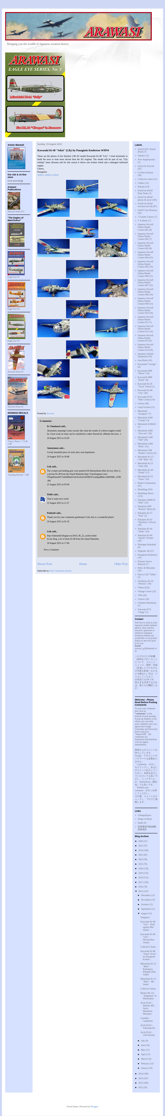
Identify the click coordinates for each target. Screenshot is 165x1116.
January (145, 1068)
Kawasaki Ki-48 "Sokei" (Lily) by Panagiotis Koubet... (148, 955)
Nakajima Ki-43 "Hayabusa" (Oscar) (147, 521)
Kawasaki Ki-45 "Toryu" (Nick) (145, 385)
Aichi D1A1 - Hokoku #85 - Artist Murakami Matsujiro (148, 1008)
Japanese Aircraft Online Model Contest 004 (145, 255)
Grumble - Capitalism (147, 1019)
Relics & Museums (146, 568)
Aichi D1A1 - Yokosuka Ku (148, 1026)
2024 (141, 850)
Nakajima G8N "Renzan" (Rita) (145, 507)
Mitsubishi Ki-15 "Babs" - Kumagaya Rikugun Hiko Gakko (148, 969)
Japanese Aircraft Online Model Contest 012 (145, 329)
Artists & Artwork (146, 166)
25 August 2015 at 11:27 (58, 503)
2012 (141, 1083)
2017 (141, 882)
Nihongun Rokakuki (147, 544)
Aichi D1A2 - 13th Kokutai (148, 1033)
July (143, 1041)
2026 (141, 841)
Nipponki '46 (144, 551)
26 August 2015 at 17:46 (58, 543)
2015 (141, 891)
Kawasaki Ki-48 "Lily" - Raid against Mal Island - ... (148, 925)
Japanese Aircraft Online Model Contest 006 (145, 273)
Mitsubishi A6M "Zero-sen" (145, 432)
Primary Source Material (145, 562)
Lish (49, 466)
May (143, 1050)
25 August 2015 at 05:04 (58, 484)
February (145, 1063)
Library (141, 403)
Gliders (141, 183)
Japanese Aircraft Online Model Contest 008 (145, 292)
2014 (141, 1074)
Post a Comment (51, 549)
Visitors (141, 599)
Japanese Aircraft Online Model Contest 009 (145, 301)
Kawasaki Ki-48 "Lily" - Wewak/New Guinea (148, 938)
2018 (141, 877)
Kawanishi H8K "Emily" (145, 378)
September (146, 909)
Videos (141, 587)
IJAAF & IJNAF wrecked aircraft (145, 205)
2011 (140, 1087)
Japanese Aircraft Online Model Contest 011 (145, 320)
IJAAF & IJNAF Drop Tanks (145, 192)
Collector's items (145, 179)
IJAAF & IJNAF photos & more (145, 198)
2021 (141, 864)
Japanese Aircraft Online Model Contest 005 (145, 264)
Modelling (142, 489)
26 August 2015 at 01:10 (58, 521)
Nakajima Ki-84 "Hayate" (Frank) (145, 536)
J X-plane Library (146, 217)
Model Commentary (147, 483)
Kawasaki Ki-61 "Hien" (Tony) (145, 398)
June (143, 1045)
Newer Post (44, 564)
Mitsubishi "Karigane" (143, 412)
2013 (141, 1078)
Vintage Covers (145, 591)
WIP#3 (55, 175)
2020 (141, 868)
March (144, 1059)
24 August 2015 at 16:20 (58, 438)
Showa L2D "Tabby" (147, 574)
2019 (141, 873)
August (144, 913)
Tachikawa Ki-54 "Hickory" (145, 582)
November (146, 900)
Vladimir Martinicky (147, 603)
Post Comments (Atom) (60, 571)
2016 (141, 887)
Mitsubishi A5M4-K (147, 424)
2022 (141, 859)
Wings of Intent (145, 819)
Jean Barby (143, 360)
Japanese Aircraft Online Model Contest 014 (145, 347)
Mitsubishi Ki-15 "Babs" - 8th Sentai (148, 982)
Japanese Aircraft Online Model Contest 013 (145, 338)
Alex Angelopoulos (146, 159)
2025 (141, 845)
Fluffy (50, 494)
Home (83, 564)
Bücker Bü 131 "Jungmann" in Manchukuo (148, 996)
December (146, 895)
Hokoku (141, 187)
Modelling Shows (146, 493)
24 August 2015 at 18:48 (58, 456)
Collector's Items (148, 947)
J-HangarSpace (144, 815)
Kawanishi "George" (147, 364)
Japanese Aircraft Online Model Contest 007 (145, 283)
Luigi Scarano (144, 407)
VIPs (140, 595)
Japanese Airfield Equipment (145, 355)
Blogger (94, 1106)
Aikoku (141, 155)
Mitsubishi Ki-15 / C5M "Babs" (146, 458)
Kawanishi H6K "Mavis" (145, 372)
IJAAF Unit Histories (147, 210)
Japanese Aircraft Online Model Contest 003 (145, 246)
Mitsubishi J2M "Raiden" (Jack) (145, 451)
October (145, 904)
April (143, 1054)
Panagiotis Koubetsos (147, 555)
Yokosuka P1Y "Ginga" (144, 610)
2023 (141, 855)
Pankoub (51, 513)
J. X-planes (143, 220)
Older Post (121, 564)
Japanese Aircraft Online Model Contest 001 (145, 227)
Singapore (145, 917)
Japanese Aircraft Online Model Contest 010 (145, 310)
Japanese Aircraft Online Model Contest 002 (145, 236)
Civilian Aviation (145, 172)
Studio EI (142, 823)
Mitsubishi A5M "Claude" (145, 419)
